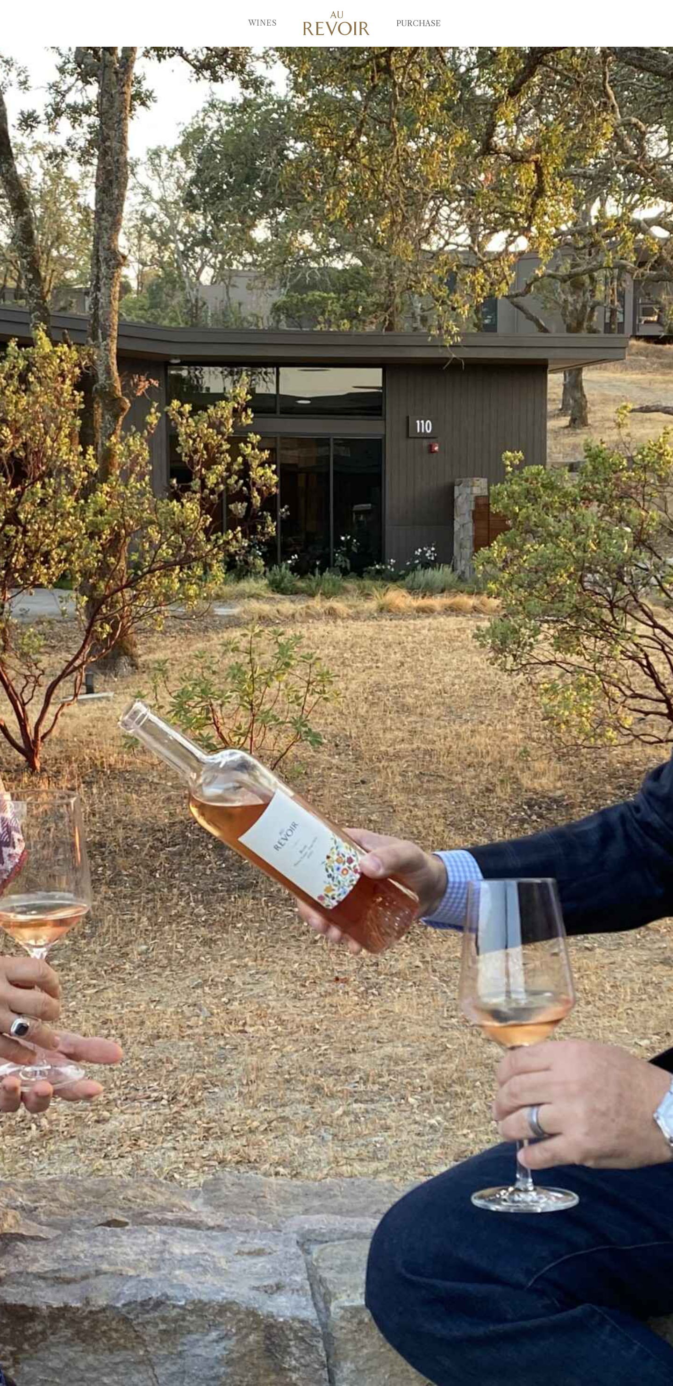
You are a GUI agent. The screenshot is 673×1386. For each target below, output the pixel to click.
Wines (262, 23)
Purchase (418, 23)
